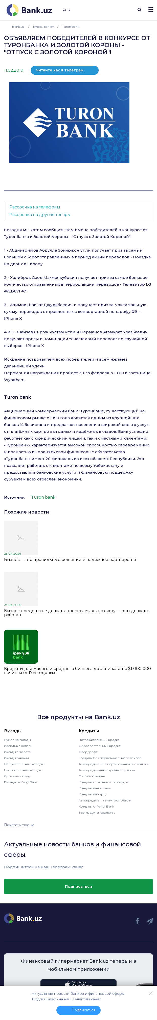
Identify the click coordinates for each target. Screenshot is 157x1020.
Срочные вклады (17, 776)
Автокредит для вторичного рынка (107, 770)
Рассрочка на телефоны (34, 207)
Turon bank (17, 397)
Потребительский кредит (99, 740)
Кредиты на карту (92, 794)
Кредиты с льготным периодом (103, 782)
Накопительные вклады (22, 770)
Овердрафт (88, 752)
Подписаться (78, 886)
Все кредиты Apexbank (97, 812)
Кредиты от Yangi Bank (96, 806)
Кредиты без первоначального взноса (110, 758)
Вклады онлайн (16, 758)
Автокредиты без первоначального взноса (114, 764)
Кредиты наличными (95, 788)
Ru (66, 10)
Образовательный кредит (99, 746)
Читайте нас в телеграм (59, 70)
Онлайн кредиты (92, 776)
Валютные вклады (18, 746)
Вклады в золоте (17, 752)
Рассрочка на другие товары (40, 214)
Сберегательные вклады (23, 764)
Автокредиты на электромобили (105, 800)
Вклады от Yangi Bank (21, 782)
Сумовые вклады (17, 740)
